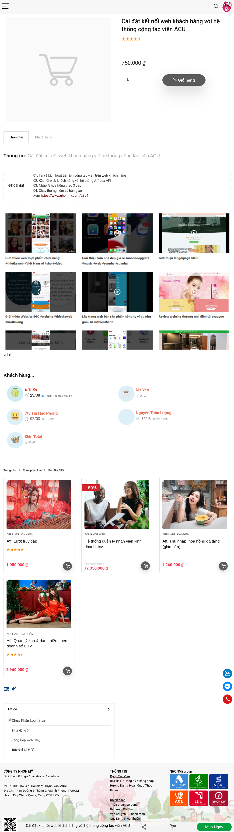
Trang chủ (9, 470)
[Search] (216, 6)
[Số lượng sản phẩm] (128, 79)
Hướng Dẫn (118, 785)
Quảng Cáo (35, 795)
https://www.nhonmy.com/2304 (64, 196)
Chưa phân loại (32, 470)
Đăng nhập (146, 781)
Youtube (53, 776)
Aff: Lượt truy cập (22, 541)
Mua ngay (214, 827)
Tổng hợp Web (94, 534)
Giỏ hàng (186, 80)
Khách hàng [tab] (43, 137)
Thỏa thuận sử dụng (123, 804)
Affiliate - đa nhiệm (20, 534)
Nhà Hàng (19, 730)
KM (57, 795)
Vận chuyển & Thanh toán (127, 814)
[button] (13, 689)
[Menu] (5, 6)
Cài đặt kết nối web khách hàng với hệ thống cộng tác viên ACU (78, 825)
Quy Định (116, 818)
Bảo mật (116, 809)
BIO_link (116, 781)
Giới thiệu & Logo (15, 776)
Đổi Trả (128, 809)
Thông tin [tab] (16, 137)
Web (22, 795)
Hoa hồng (136, 785)
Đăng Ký (131, 781)
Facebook (37, 776)
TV (14, 795)
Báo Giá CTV (56, 470)
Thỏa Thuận (131, 818)
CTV (49, 795)
